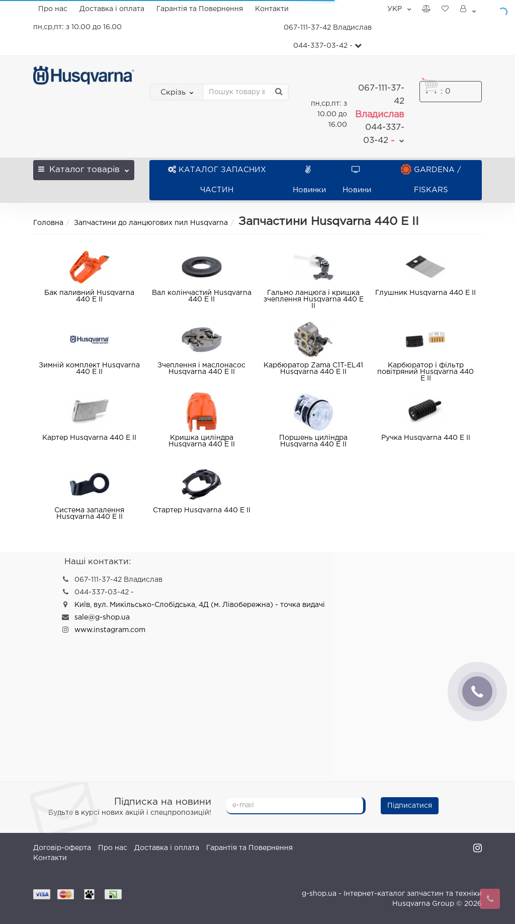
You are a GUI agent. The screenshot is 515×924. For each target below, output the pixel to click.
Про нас (52, 9)
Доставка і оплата (111, 9)
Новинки (309, 180)
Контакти (272, 9)
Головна (48, 223)
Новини (356, 180)
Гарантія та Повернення (199, 9)
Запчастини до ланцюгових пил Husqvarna (151, 223)
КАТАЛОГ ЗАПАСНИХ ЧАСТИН (217, 180)
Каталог (83, 167)
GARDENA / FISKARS (431, 180)
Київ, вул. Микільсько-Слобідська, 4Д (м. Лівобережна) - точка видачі (199, 605)
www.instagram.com (109, 630)
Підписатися (409, 806)
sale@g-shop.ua (102, 617)
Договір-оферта (62, 848)
